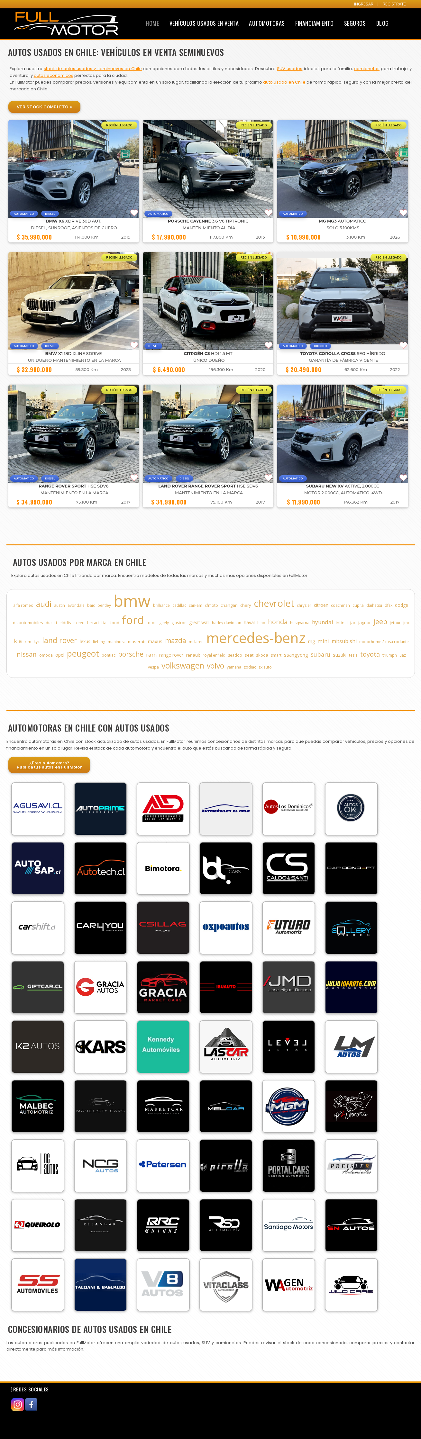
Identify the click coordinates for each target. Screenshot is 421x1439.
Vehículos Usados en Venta (204, 23)
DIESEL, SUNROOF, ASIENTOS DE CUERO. (74, 227)
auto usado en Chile (284, 82)
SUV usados (289, 69)
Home (152, 23)
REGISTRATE (394, 4)
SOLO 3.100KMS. (344, 227)
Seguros (355, 23)
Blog (382, 23)
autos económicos (53, 75)
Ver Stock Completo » (44, 106)
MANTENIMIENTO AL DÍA (209, 227)
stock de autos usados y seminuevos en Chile (93, 69)
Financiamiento (314, 23)
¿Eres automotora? (49, 765)
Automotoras (267, 23)
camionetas (367, 69)
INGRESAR (363, 4)
